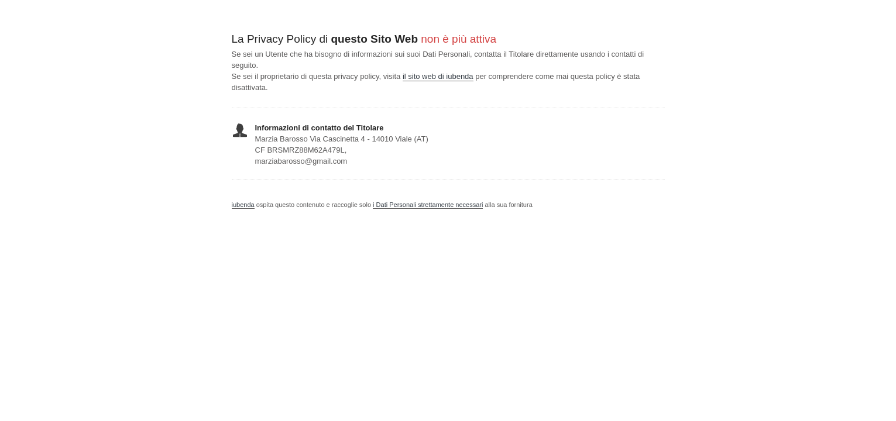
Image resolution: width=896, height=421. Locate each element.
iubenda (243, 204)
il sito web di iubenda (438, 76)
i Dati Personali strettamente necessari (428, 204)
